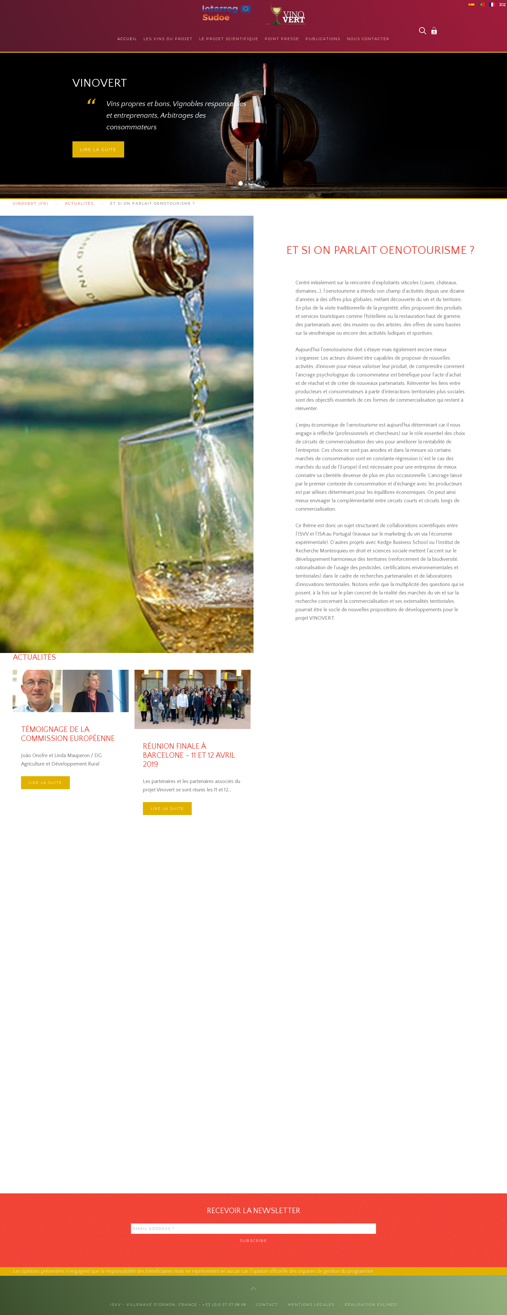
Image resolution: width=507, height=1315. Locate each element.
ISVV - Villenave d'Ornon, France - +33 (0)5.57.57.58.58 (178, 1304)
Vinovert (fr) (31, 203)
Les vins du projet (168, 39)
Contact (267, 1304)
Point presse (282, 39)
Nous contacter (368, 39)
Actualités (79, 203)
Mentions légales (311, 1304)
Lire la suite (98, 149)
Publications (323, 39)
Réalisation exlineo (371, 1304)
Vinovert (242, 184)
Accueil (127, 39)
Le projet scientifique (228, 39)
